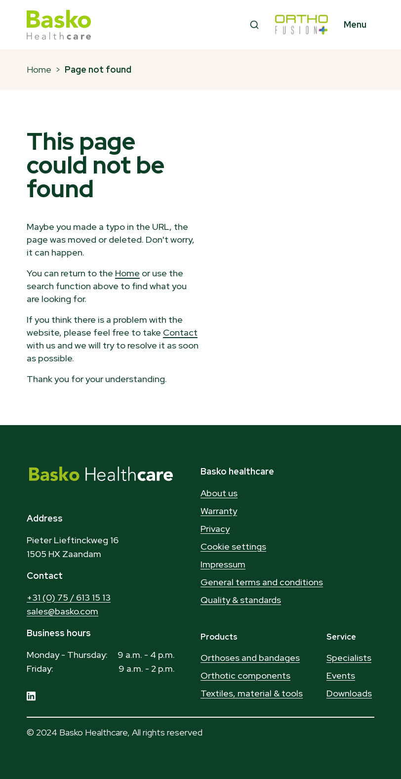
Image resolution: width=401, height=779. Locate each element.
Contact (180, 332)
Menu (355, 24)
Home (39, 69)
